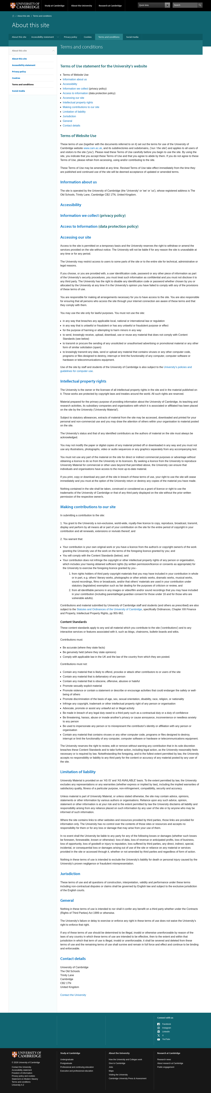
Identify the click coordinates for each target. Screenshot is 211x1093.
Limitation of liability (74, 111)
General (67, 121)
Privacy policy (70, 36)
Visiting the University (118, 1075)
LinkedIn (166, 1032)
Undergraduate (67, 1059)
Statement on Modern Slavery (25, 1079)
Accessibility (70, 84)
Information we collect (75, 88)
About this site (23, 16)
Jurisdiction (69, 116)
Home (13, 16)
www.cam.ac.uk (93, 148)
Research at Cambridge (110, 5)
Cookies (88, 36)
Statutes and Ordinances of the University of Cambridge (109, 609)
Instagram (166, 1028)
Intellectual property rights (78, 102)
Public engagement (165, 1067)
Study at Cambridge (54, 5)
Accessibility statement (42, 36)
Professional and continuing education (77, 1067)
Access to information (75, 93)
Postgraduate (66, 1063)
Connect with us (165, 1017)
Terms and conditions (109, 36)
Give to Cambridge (117, 1063)
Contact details (71, 125)
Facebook (166, 1024)
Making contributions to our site (81, 107)
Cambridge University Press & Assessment (127, 1078)
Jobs (111, 1067)
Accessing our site (73, 97)
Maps (111, 1071)
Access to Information (79, 226)
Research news (164, 1059)
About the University (81, 5)
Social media (132, 36)
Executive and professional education (76, 1071)
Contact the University (73, 995)
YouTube (166, 1039)
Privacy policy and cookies (23, 1076)
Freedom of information (22, 1073)
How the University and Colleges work (125, 1059)
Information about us (75, 79)
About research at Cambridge (170, 1063)
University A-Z (18, 1085)
